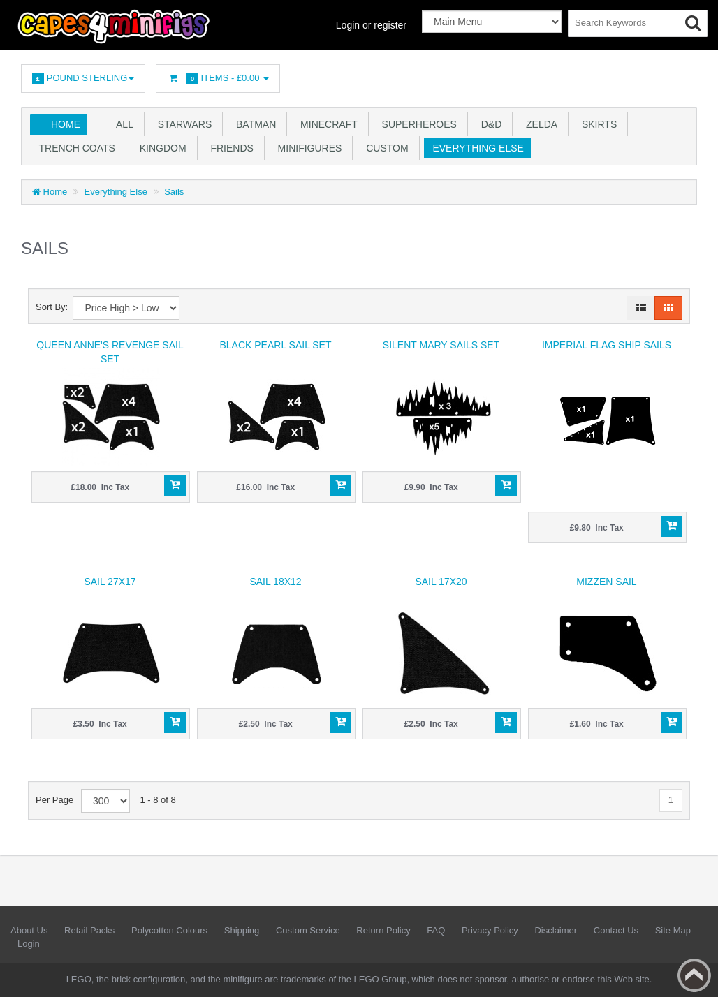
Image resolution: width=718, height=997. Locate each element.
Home (65, 124)
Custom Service (308, 930)
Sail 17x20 (441, 581)
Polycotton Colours (169, 930)
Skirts (596, 124)
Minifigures (307, 148)
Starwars (182, 124)
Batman (253, 124)
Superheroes (416, 124)
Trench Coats (74, 148)
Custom (384, 148)
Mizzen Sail (606, 581)
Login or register (371, 25)
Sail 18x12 (275, 581)
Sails (174, 191)
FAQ (436, 930)
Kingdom (160, 148)
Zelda (538, 124)
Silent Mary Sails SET (441, 344)
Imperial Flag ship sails (606, 344)
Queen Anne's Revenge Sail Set (109, 351)
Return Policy (383, 930)
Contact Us (616, 930)
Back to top (694, 975)
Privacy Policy (490, 930)
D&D (488, 124)
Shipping (242, 930)
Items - (218, 78)
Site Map (673, 930)
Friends (229, 148)
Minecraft (326, 124)
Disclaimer (555, 930)
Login (28, 943)
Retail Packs (89, 930)
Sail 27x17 (109, 581)
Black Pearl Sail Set (275, 344)
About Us (28, 930)
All (122, 124)
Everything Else (475, 148)
